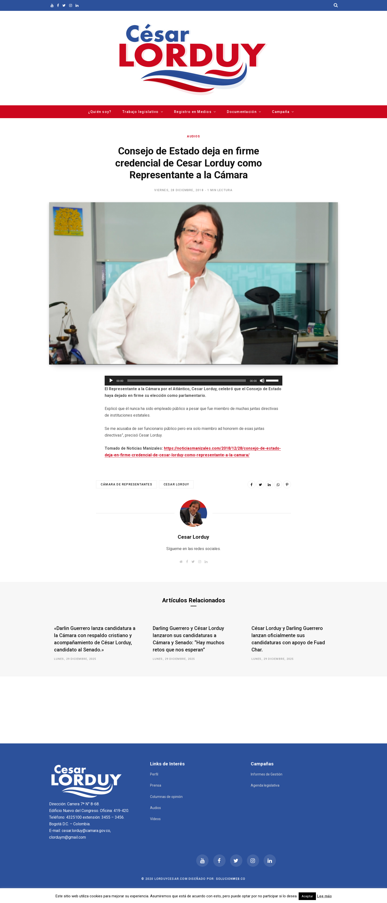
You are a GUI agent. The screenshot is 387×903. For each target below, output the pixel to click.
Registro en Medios (193, 112)
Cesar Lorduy (176, 484)
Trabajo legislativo (140, 112)
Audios (193, 136)
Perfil (154, 774)
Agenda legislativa (265, 785)
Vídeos (155, 819)
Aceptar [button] (307, 896)
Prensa (155, 785)
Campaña (281, 112)
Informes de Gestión (266, 774)
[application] (193, 381)
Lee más (324, 896)
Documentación (241, 112)
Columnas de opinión (166, 797)
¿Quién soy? (100, 112)
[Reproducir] (111, 380)
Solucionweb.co (231, 879)
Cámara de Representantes (126, 484)
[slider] (186, 380)
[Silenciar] (262, 380)
